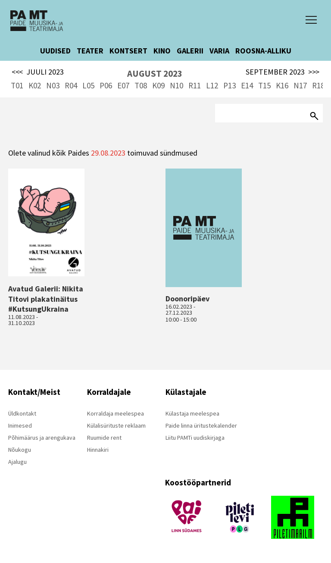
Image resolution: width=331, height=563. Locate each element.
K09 (158, 85)
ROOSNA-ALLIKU (263, 51)
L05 (88, 85)
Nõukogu (19, 450)
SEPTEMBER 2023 (282, 72)
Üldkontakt (22, 413)
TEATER (90, 51)
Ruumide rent (104, 437)
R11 (194, 85)
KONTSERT (128, 51)
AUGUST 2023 (154, 73)
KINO (162, 51)
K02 (34, 85)
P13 (229, 85)
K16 (282, 85)
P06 (106, 85)
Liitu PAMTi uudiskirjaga (195, 437)
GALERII (190, 51)
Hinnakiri (98, 450)
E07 (123, 85)
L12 (212, 85)
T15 (264, 85)
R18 (318, 85)
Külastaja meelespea (192, 413)
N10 (176, 85)
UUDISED (55, 51)
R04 (71, 85)
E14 (247, 85)
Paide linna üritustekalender (201, 425)
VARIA (219, 51)
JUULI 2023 (38, 72)
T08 (140, 85)
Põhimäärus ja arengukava (41, 437)
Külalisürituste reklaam (116, 425)
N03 (52, 85)
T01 (17, 85)
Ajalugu (17, 462)
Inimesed (20, 425)
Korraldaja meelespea (115, 413)
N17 (300, 85)
